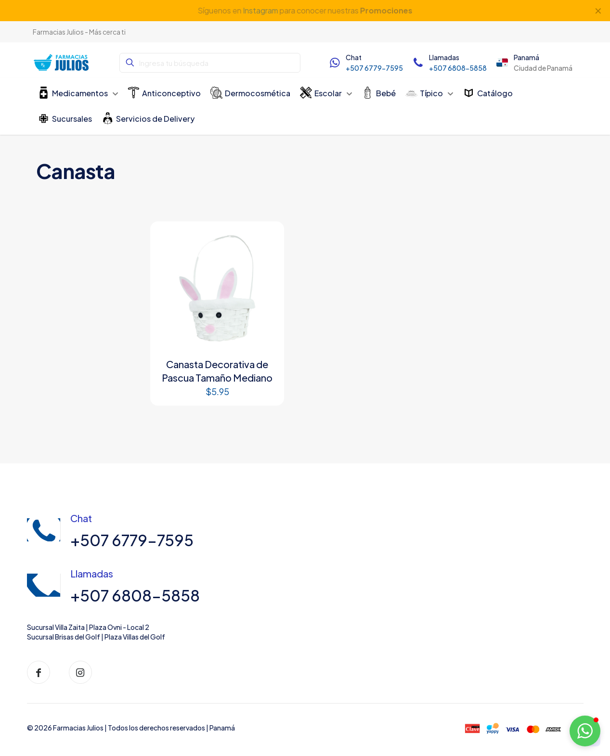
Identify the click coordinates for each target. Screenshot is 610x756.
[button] (585, 731)
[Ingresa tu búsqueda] (209, 63)
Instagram (260, 10)
